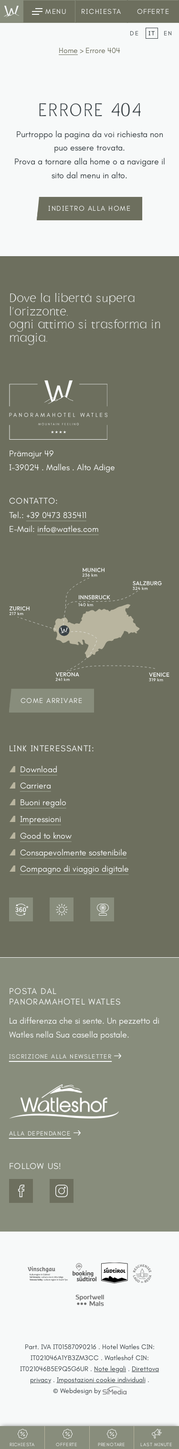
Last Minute (156, 1445)
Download (38, 769)
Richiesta (101, 11)
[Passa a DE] (136, 33)
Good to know (46, 836)
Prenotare (112, 1445)
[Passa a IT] (153, 33)
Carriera (35, 785)
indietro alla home (89, 208)
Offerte (153, 11)
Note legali (110, 1368)
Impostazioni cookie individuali (101, 1379)
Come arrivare (52, 700)
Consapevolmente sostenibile (73, 852)
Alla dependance (40, 1133)
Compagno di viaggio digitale (74, 869)
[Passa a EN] (168, 33)
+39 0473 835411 (56, 515)
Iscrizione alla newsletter (60, 1056)
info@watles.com (68, 529)
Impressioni (40, 819)
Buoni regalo (43, 802)
